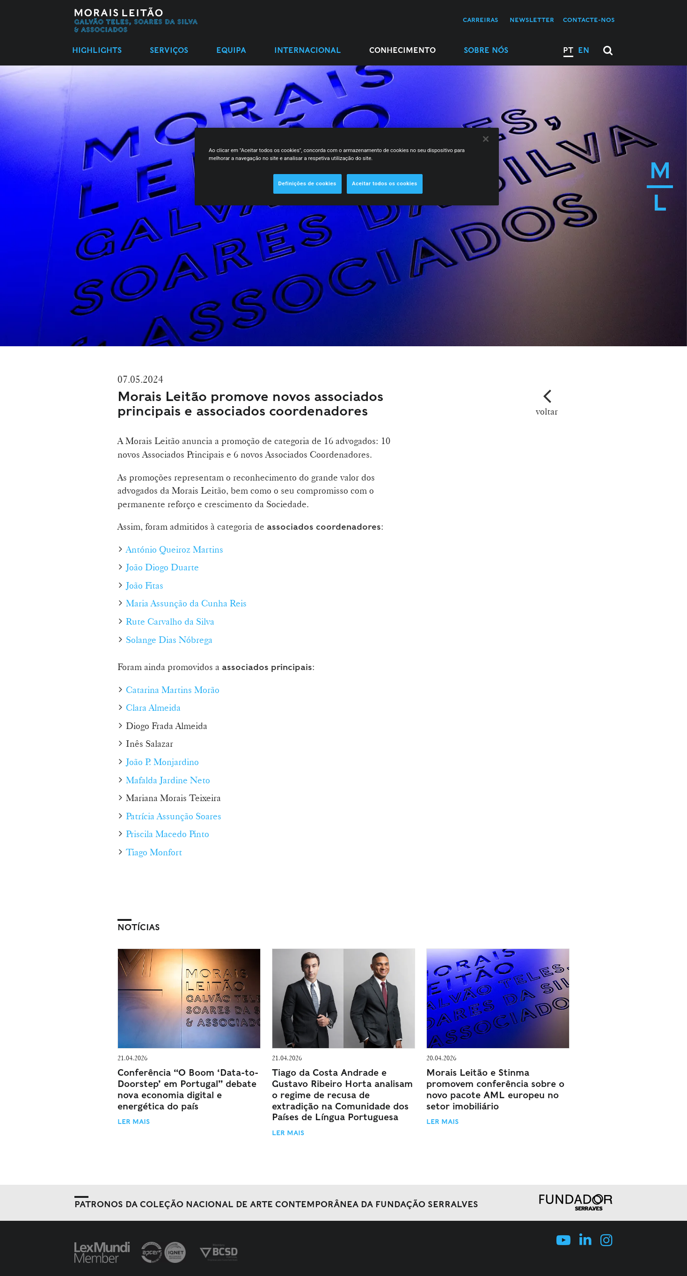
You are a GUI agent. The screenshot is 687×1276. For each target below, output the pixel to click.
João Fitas (144, 585)
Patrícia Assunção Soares (173, 816)
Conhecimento (402, 50)
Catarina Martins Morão (172, 689)
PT (568, 50)
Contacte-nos (589, 19)
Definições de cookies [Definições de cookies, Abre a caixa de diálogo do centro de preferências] (307, 183)
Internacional (307, 50)
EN (583, 50)
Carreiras (480, 19)
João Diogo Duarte (162, 567)
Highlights (97, 50)
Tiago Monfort (154, 852)
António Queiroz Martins (174, 549)
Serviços (169, 50)
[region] (347, 166)
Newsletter (532, 19)
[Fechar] (485, 139)
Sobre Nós (486, 50)
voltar (547, 411)
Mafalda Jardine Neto (168, 780)
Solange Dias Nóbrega (169, 639)
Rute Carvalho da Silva (170, 621)
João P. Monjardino (162, 761)
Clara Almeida (153, 707)
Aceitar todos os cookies (384, 183)
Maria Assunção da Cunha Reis (186, 603)
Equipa (231, 50)
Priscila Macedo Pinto (167, 833)
